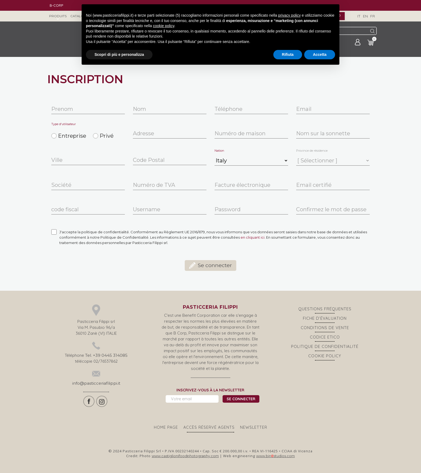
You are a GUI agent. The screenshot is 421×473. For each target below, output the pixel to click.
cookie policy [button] (163, 26)
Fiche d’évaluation (325, 318)
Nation (219, 150)
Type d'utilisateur (63, 124)
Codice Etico (325, 337)
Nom (139, 109)
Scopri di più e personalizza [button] (119, 54)
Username (146, 209)
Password (228, 209)
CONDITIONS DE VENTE (325, 327)
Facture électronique (242, 185)
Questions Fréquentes (324, 308)
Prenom (62, 109)
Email (303, 109)
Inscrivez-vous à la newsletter (210, 390)
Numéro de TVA (154, 185)
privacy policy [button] (289, 15)
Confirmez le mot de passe (331, 209)
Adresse (143, 133)
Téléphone (228, 109)
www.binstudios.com (275, 456)
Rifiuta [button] (288, 54)
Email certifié (314, 185)
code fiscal (65, 209)
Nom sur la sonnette (323, 133)
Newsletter (253, 427)
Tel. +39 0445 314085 (106, 355)
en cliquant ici (252, 237)
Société (61, 185)
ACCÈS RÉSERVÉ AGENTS (209, 427)
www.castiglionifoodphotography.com (185, 456)
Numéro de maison (240, 133)
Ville (57, 160)
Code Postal (149, 160)
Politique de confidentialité (324, 346)
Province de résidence (312, 150)
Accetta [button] (319, 54)
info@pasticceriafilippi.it (96, 383)
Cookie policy (324, 355)
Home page (166, 427)
